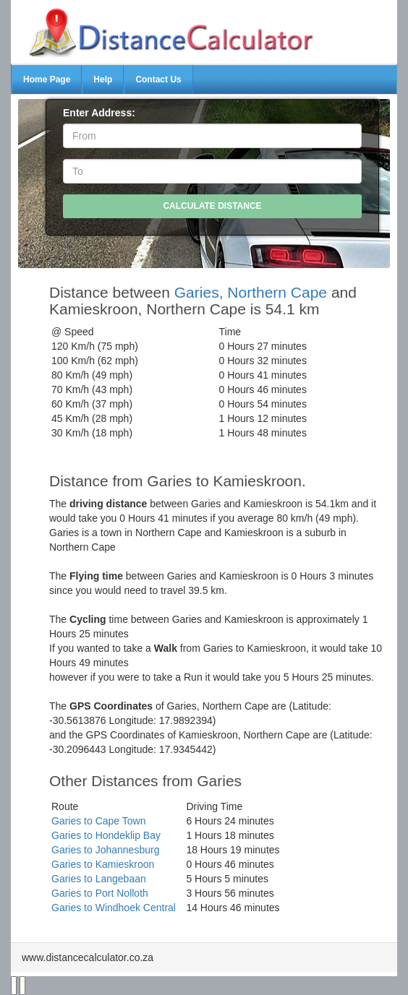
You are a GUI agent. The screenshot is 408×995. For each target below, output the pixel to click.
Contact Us (158, 79)
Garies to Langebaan (98, 878)
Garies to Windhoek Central (113, 907)
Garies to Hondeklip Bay (106, 835)
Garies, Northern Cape (250, 292)
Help (102, 79)
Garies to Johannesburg (105, 850)
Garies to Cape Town (98, 821)
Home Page (46, 79)
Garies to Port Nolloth (99, 893)
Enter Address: (99, 113)
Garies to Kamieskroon (102, 864)
